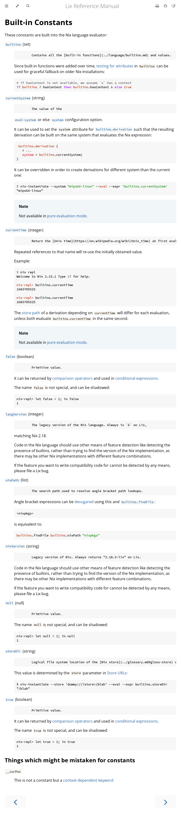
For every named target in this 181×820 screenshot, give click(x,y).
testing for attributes (114, 66)
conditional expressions (136, 378)
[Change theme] (17, 6)
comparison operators (72, 378)
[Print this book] (158, 6)
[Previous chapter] (15, 801)
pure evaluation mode (66, 215)
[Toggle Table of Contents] (6, 6)
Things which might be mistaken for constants (70, 760)
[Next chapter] (165, 801)
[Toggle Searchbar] (28, 6)
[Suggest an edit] (173, 6)
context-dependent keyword (88, 780)
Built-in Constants (38, 22)
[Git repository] (166, 6)
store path (31, 312)
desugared (84, 501)
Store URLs (117, 673)
